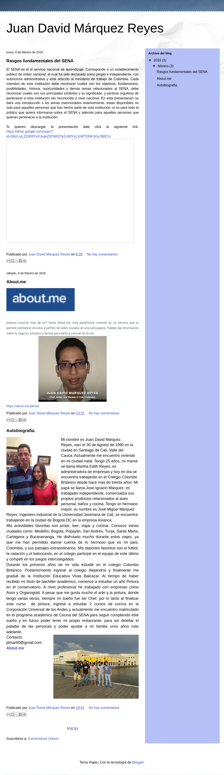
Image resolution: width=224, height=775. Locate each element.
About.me (16, 281)
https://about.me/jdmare (22, 406)
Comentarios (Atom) (43, 738)
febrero (163, 66)
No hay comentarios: (102, 254)
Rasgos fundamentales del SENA (40, 60)
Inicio (72, 728)
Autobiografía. (20, 430)
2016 (158, 60)
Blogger (138, 762)
